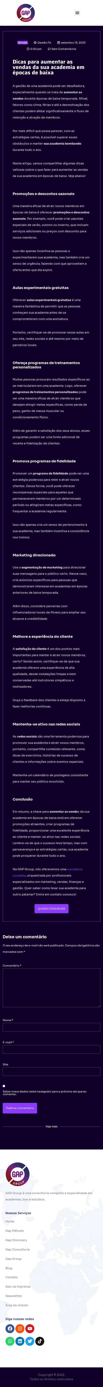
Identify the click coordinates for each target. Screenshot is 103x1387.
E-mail (8, 1042)
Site (5, 1064)
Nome (8, 1020)
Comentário (12, 965)
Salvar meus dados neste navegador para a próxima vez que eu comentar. (44, 1092)
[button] (77, 13)
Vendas (23, 42)
